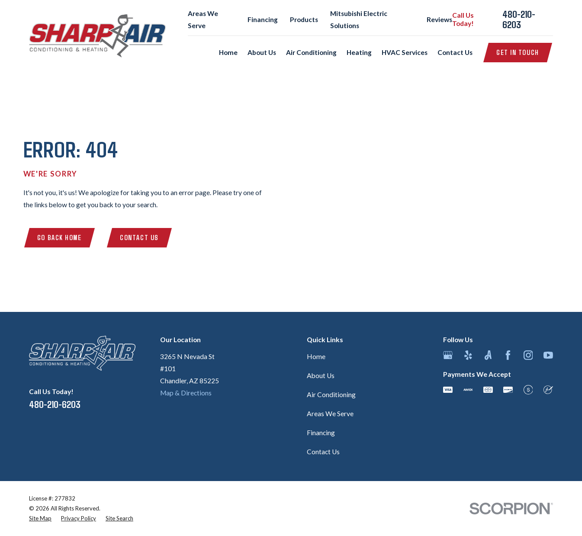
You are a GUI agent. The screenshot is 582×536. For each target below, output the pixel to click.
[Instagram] (528, 355)
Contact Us (139, 237)
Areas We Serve (330, 413)
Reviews (439, 19)
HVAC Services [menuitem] (405, 52)
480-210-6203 (518, 19)
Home (316, 356)
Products (304, 19)
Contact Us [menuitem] (455, 52)
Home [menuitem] (228, 52)
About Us (320, 375)
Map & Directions (186, 393)
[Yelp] (468, 355)
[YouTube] (548, 355)
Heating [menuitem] (359, 52)
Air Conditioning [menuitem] (311, 52)
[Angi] (488, 355)
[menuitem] (40, 518)
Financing (263, 19)
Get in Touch (517, 52)
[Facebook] (508, 355)
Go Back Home (59, 237)
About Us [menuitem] (262, 52)
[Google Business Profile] (448, 355)
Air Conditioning (331, 394)
